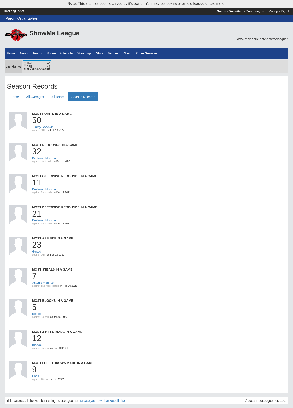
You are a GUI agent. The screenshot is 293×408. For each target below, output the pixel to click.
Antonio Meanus (43, 282)
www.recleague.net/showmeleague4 (262, 39)
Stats (99, 53)
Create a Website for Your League (240, 11)
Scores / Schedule (60, 53)
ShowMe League (54, 33)
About (127, 53)
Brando (37, 345)
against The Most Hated (45, 285)
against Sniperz (40, 317)
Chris (35, 376)
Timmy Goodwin (42, 127)
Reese (36, 314)
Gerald (36, 251)
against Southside (42, 161)
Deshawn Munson (44, 158)
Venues (113, 53)
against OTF (39, 130)
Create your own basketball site (102, 401)
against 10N (39, 379)
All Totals (57, 97)
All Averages (35, 97)
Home (11, 53)
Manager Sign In (279, 11)
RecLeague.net (14, 11)
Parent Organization (21, 18)
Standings (84, 53)
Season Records (83, 97)
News (24, 53)
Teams (37, 53)
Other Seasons (146, 53)
